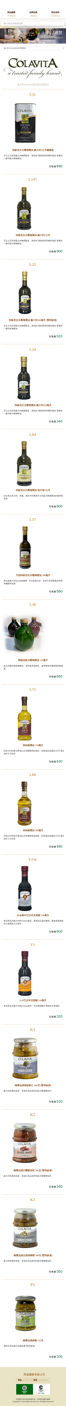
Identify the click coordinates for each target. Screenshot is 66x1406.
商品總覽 (11, 14)
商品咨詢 (55, 14)
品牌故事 (33, 14)
